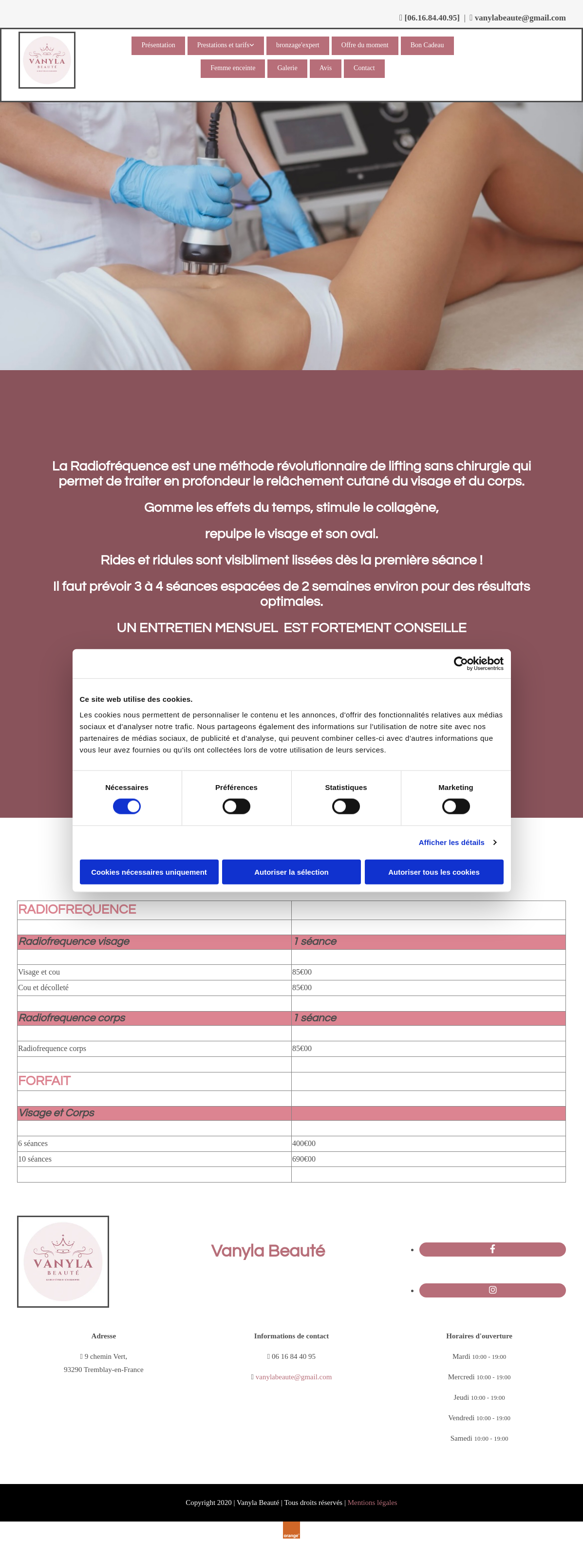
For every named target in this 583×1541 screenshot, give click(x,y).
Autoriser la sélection (291, 871)
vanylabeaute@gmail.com (520, 17)
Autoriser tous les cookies (434, 871)
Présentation (158, 45)
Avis (326, 68)
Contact (364, 68)
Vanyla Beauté (268, 1251)
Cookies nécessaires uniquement (149, 871)
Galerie (287, 68)
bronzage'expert (298, 45)
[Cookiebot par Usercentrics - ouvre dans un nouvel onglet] (461, 664)
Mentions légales (372, 1502)
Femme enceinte (232, 68)
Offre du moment (365, 45)
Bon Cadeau (427, 45)
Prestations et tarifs (223, 45)
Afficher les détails (452, 842)
